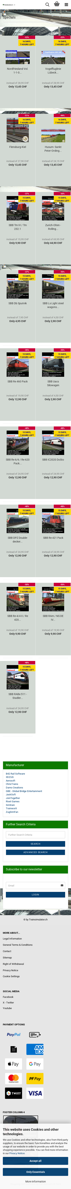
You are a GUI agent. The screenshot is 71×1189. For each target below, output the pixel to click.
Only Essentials (35, 1171)
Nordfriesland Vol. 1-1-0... (17, 70)
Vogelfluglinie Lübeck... (53, 70)
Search (36, 844)
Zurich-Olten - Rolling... (53, 227)
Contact (7, 951)
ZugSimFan (12, 812)
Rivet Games (13, 801)
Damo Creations (14, 787)
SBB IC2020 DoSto (53, 459)
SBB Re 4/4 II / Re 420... (17, 617)
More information (35, 1181)
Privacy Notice (17, 1153)
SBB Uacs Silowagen (53, 383)
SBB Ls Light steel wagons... (53, 305)
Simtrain (10, 805)
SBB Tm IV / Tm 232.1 (18, 227)
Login (35, 894)
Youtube (7, 1008)
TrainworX (11, 808)
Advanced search (35, 852)
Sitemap (7, 957)
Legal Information (12, 938)
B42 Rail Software (15, 773)
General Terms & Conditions (18, 944)
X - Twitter (8, 1002)
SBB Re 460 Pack (18, 381)
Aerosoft (10, 780)
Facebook (8, 997)
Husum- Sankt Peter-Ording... (53, 148)
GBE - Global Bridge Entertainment (24, 791)
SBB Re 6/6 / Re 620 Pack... (18, 461)
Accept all (35, 1160)
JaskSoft (11, 794)
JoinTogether (13, 798)
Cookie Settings (11, 976)
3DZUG (10, 777)
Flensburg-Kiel (17, 146)
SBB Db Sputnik (18, 303)
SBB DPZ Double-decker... (18, 539)
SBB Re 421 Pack (53, 537)
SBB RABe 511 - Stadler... (18, 696)
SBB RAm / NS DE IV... (53, 617)
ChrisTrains (12, 784)
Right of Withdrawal (13, 964)
